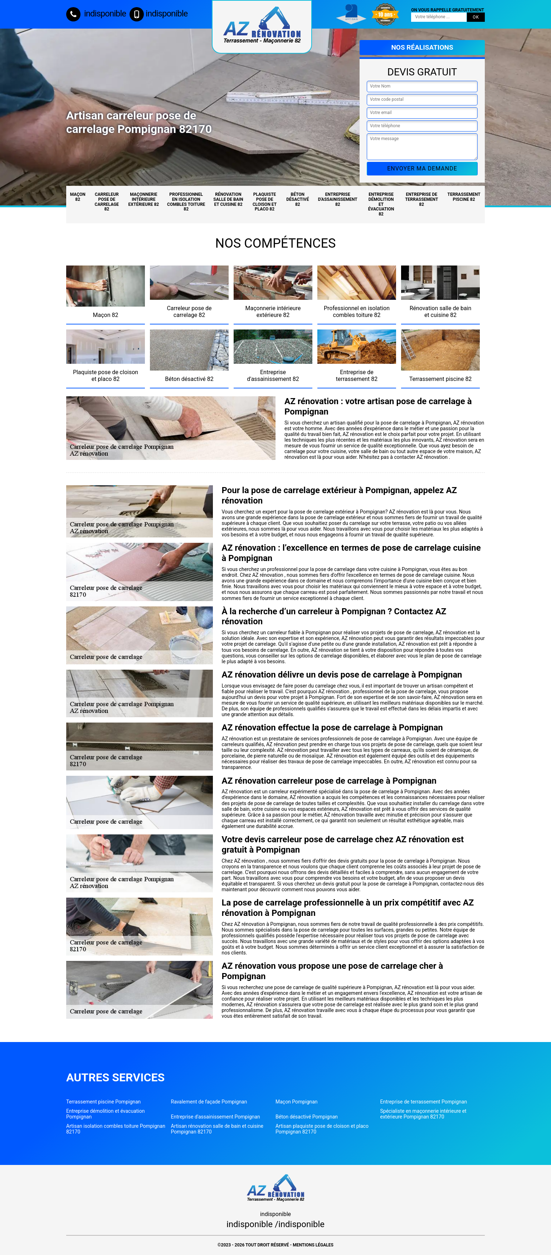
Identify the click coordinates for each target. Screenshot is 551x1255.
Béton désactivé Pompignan (307, 1117)
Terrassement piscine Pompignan (103, 1102)
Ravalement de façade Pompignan (209, 1102)
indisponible (96, 14)
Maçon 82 (78, 197)
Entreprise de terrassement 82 (421, 199)
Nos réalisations (422, 47)
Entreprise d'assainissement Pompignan (215, 1117)
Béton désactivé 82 (297, 199)
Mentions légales (313, 1244)
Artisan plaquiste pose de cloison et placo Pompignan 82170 (322, 1129)
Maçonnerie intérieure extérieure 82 (143, 199)
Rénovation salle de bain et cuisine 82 (228, 199)
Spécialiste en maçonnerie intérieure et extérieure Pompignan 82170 (423, 1114)
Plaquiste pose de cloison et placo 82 (265, 202)
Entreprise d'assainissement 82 (337, 199)
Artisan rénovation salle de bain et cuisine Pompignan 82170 (217, 1129)
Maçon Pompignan (297, 1102)
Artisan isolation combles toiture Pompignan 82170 (115, 1129)
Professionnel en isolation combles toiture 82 (186, 202)
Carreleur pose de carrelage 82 (107, 202)
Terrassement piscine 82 (464, 197)
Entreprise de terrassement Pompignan (423, 1102)
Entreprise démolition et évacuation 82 (381, 204)
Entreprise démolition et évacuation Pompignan (105, 1114)
